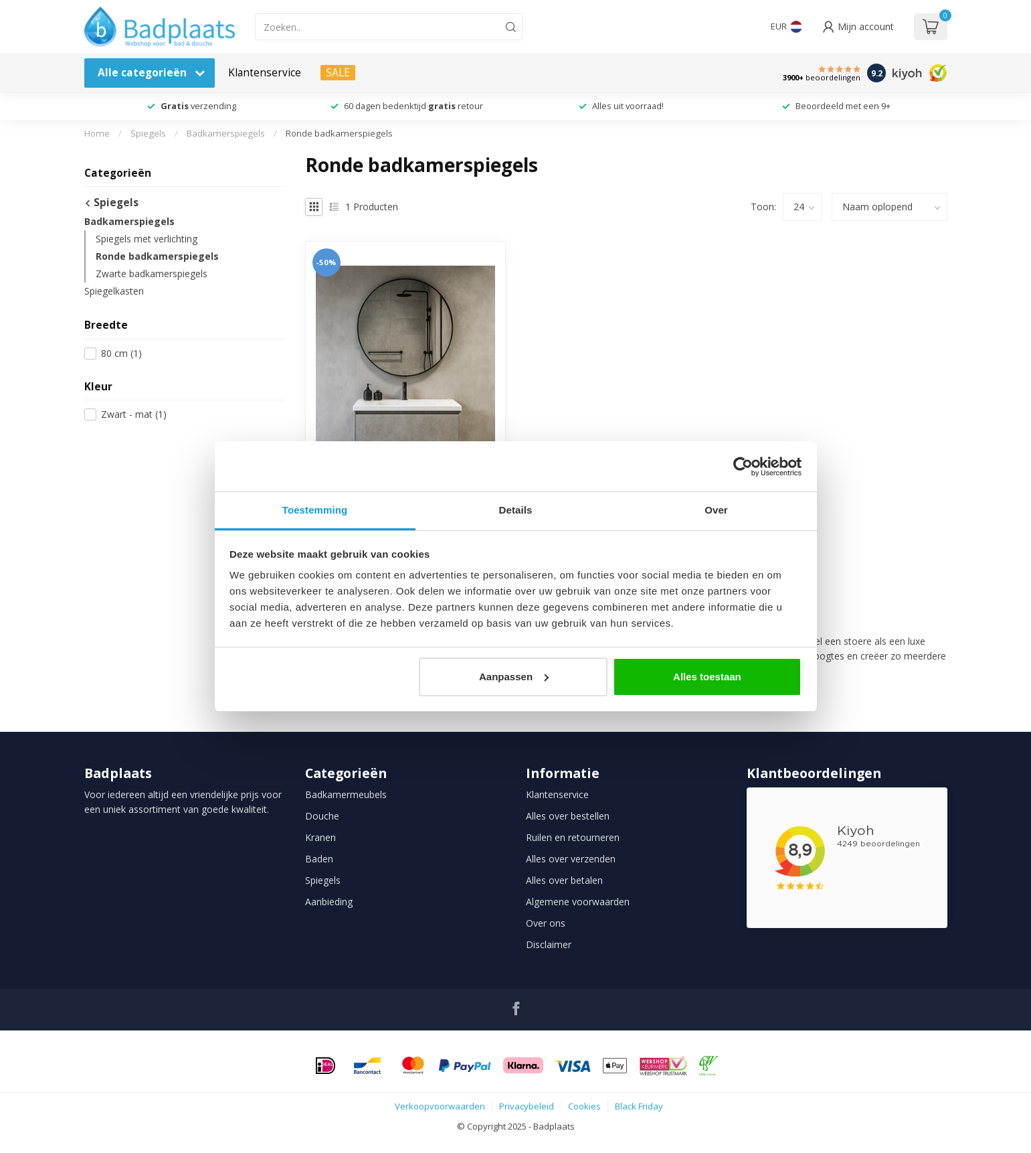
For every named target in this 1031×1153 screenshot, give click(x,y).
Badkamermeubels (346, 794)
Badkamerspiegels (226, 133)
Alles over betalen (564, 880)
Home (97, 133)
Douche (322, 816)
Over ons (545, 923)
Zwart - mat (134, 414)
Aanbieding (329, 901)
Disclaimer (548, 944)
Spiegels (148, 133)
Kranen (320, 837)
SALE (338, 73)
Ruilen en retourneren (573, 837)
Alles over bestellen (568, 816)
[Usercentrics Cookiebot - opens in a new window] (743, 467)
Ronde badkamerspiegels (339, 133)
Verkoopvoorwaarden (440, 1106)
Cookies (584, 1106)
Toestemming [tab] (315, 510)
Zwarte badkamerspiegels (151, 273)
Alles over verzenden (571, 858)
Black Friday (639, 1106)
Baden (319, 858)
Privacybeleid (526, 1106)
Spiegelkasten (114, 291)
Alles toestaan (707, 676)
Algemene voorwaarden (578, 901)
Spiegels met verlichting (146, 238)
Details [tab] (516, 510)
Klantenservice (264, 73)
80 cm (121, 353)
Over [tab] (716, 510)
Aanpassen (514, 676)
